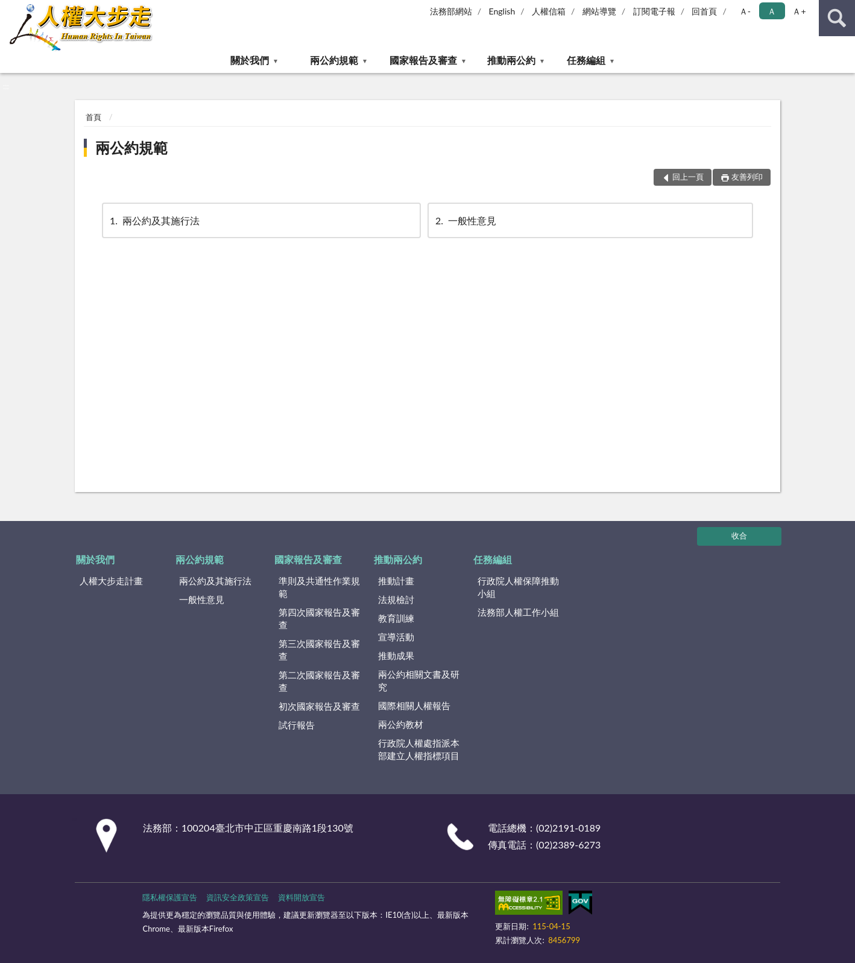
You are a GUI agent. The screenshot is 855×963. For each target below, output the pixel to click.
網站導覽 (599, 11)
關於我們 (249, 60)
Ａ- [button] (745, 11)
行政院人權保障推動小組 (518, 587)
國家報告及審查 (423, 60)
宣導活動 (396, 636)
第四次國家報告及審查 (319, 618)
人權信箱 (549, 11)
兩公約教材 (400, 724)
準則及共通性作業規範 (319, 587)
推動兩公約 (511, 60)
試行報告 (297, 724)
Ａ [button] (772, 11)
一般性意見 (465, 220)
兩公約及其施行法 (154, 220)
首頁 (93, 117)
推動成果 (396, 655)
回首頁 (704, 11)
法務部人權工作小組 (518, 612)
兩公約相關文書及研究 (418, 680)
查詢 (837, 18)
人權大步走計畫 (111, 580)
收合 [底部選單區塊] (739, 535)
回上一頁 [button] (688, 177)
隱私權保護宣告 (169, 897)
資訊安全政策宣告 (237, 897)
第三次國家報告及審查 (319, 649)
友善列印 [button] (747, 177)
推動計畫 (396, 580)
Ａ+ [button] (799, 11)
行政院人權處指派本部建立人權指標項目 (418, 749)
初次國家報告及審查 (319, 706)
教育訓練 (396, 618)
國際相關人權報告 (414, 705)
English (502, 11)
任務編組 (586, 60)
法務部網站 (451, 11)
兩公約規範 (334, 60)
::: (10, 9)
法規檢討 (396, 599)
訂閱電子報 (654, 11)
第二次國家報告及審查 (319, 681)
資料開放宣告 (301, 897)
